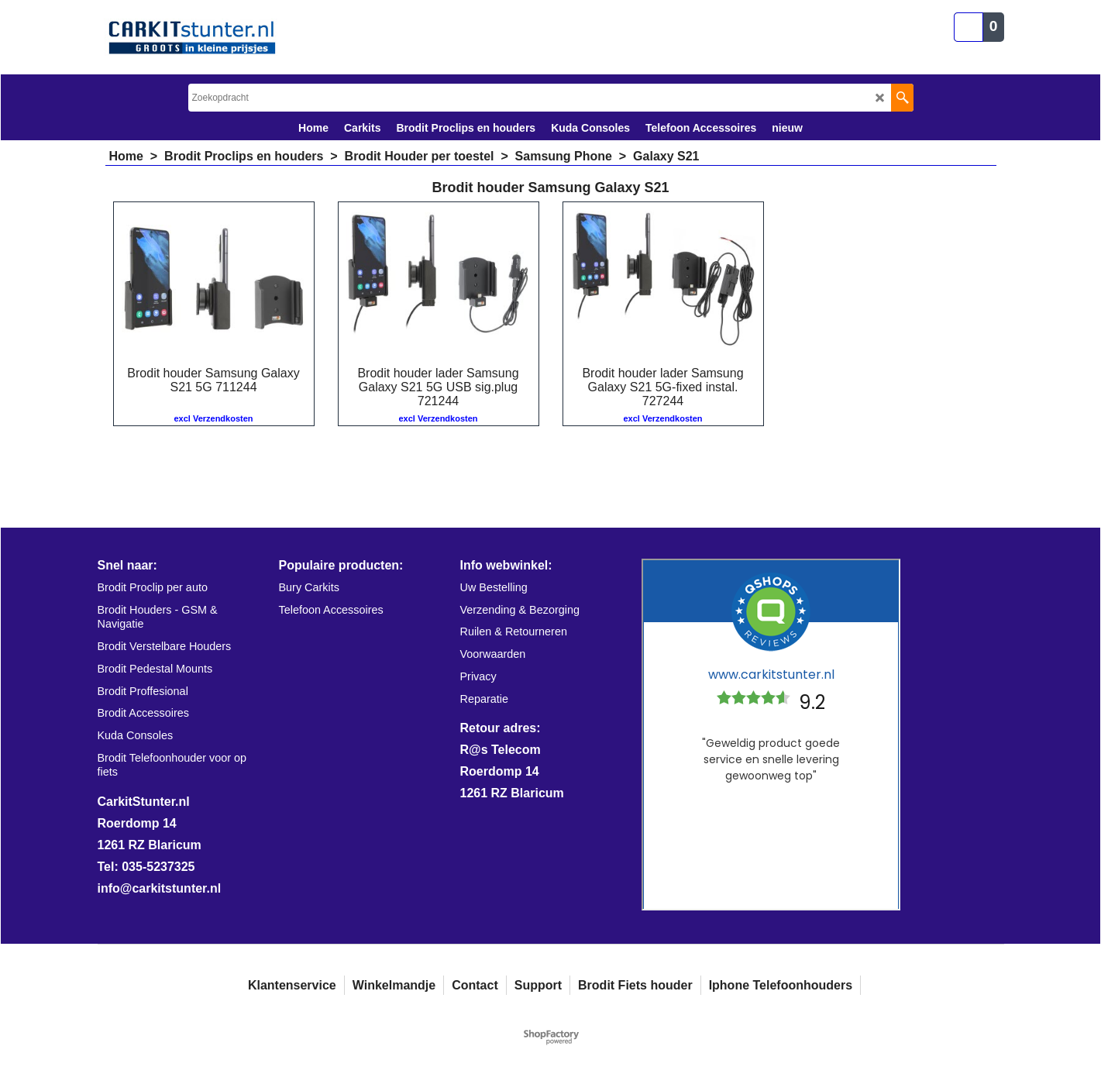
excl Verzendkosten (213, 418)
